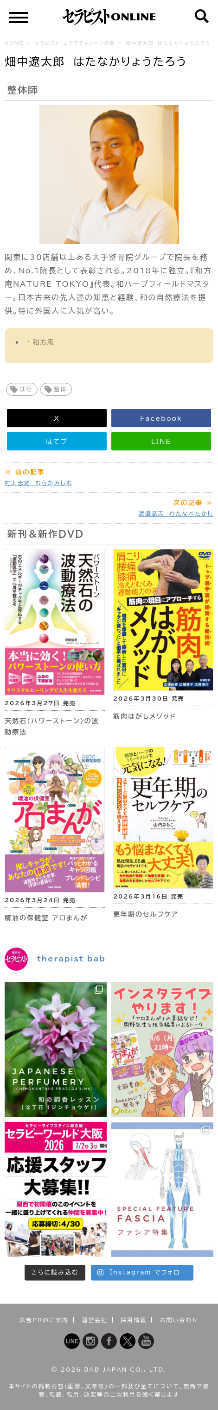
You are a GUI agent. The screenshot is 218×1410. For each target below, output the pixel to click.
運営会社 (95, 1320)
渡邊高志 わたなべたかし (176, 513)
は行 (25, 389)
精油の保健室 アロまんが (46, 918)
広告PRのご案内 (44, 1320)
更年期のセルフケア (145, 914)
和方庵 (43, 342)
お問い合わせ (179, 1320)
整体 (60, 389)
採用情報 (134, 1320)
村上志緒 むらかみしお (38, 483)
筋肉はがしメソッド (144, 716)
